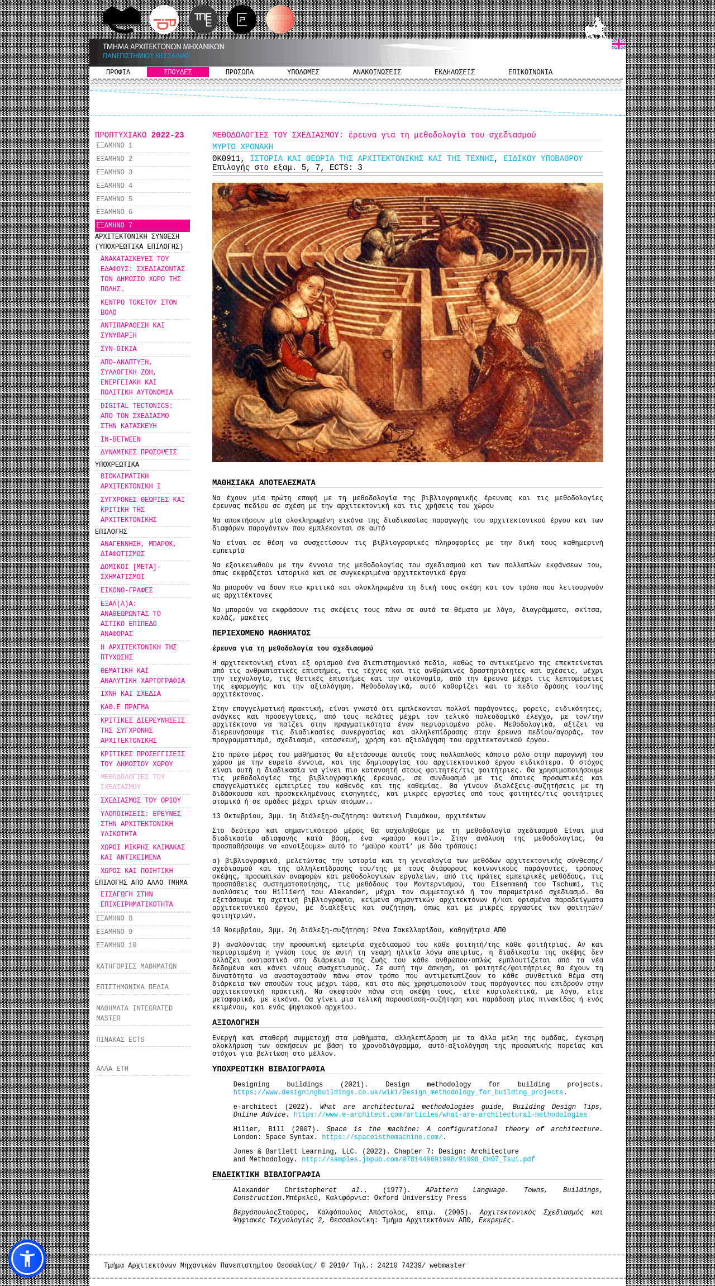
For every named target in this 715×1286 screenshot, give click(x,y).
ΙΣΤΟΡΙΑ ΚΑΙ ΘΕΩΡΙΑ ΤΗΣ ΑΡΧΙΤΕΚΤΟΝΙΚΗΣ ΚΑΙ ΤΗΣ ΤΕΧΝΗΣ (372, 158)
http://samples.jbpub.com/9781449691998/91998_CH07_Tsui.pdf (418, 1160)
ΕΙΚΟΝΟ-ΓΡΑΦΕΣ (127, 591)
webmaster (448, 1266)
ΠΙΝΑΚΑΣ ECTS (120, 1040)
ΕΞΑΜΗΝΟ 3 (114, 173)
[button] (27, 1258)
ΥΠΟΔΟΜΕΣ (303, 73)
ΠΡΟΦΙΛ (118, 73)
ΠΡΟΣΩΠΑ (240, 73)
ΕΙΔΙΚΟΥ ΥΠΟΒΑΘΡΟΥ (543, 158)
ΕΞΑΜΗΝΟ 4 (114, 186)
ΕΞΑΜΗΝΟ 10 (116, 946)
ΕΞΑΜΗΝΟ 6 (114, 212)
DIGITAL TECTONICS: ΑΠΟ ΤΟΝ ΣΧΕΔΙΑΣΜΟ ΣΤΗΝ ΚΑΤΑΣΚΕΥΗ (137, 416)
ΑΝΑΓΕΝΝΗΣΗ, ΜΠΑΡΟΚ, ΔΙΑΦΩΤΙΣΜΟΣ (139, 549)
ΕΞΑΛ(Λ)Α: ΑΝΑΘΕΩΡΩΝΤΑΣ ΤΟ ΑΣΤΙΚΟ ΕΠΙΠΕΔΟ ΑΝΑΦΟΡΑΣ (131, 619)
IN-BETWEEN (121, 440)
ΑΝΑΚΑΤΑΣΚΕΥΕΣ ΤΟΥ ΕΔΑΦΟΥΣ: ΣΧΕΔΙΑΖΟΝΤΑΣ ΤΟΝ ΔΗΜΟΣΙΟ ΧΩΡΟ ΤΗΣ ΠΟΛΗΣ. (143, 274)
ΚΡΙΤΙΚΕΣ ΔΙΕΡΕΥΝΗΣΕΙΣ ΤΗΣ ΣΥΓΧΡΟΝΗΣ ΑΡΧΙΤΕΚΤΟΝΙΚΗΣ (143, 731)
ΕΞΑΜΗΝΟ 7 (114, 226)
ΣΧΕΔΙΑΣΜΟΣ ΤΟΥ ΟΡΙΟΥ (141, 801)
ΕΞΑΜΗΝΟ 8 (114, 919)
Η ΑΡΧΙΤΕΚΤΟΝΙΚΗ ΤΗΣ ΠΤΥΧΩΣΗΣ (139, 653)
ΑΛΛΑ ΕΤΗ (112, 1069)
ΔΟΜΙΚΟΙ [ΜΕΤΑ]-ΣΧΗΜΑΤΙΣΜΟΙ (131, 572)
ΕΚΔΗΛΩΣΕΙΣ (455, 73)
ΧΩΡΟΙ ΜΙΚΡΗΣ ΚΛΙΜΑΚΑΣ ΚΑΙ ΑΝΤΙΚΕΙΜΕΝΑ (143, 853)
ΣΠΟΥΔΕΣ (178, 73)
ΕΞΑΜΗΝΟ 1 (114, 146)
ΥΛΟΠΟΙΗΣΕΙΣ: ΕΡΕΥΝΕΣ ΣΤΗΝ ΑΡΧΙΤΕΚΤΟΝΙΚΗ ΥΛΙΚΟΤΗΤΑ (141, 824)
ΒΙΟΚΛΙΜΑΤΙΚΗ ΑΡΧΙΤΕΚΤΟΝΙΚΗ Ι (131, 482)
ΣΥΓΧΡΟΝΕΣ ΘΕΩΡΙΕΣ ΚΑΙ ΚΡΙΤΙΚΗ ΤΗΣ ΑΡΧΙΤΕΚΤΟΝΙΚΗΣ (143, 510)
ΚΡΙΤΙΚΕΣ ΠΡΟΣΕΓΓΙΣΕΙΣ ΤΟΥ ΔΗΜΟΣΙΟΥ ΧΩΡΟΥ (143, 759)
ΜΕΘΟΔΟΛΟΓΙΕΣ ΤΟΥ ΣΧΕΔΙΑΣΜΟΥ (133, 782)
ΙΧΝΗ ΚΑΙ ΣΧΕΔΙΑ (131, 694)
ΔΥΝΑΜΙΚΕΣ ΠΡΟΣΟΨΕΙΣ (139, 453)
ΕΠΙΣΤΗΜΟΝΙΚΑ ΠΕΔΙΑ (132, 987)
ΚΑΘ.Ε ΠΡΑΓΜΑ (125, 707)
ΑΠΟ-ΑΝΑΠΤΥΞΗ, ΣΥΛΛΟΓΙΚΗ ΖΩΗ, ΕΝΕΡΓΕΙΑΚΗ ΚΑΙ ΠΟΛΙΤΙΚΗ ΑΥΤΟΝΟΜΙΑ (137, 378)
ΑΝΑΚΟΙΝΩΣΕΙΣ (377, 73)
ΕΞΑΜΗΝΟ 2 (114, 159)
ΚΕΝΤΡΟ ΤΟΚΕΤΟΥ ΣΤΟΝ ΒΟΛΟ (139, 308)
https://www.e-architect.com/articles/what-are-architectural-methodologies (441, 1115)
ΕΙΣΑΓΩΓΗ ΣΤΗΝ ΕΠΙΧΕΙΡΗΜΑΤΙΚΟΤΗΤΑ (137, 900)
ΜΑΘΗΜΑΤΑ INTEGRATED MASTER (134, 1014)
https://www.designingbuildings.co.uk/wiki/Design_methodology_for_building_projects (398, 1093)
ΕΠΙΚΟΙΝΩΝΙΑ (530, 73)
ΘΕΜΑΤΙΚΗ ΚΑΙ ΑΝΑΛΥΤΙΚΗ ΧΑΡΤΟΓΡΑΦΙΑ (143, 676)
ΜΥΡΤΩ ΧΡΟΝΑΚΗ (242, 147)
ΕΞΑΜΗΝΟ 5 (114, 199)
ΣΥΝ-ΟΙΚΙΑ (119, 349)
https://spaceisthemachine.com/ (382, 1137)
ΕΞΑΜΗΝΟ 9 (114, 932)
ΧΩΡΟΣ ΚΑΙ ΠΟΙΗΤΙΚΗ (137, 871)
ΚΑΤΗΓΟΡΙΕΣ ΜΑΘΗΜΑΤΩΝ (136, 967)
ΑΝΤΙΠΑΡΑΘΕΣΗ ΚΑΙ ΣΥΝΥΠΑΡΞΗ (133, 331)
